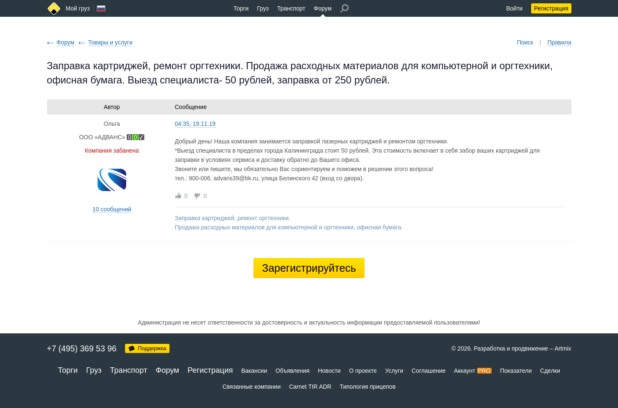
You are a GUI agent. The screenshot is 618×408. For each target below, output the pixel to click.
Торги (241, 8)
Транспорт (291, 8)
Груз (263, 8)
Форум (323, 8)
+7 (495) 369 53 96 (82, 348)
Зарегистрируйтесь (309, 268)
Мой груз (78, 8)
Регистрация (551, 8)
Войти (514, 8)
